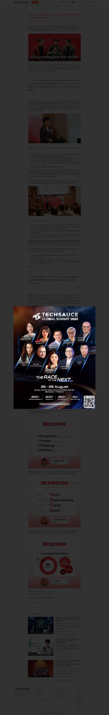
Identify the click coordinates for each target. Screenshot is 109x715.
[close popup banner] (93, 307)
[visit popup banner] (54, 357)
